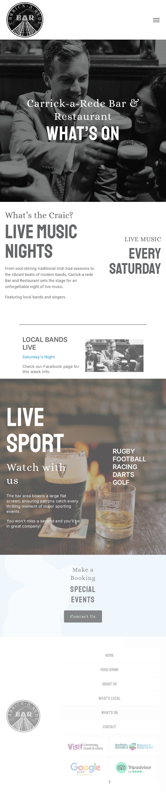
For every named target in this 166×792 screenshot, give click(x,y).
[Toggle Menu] (156, 20)
